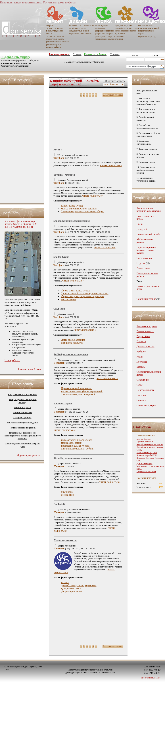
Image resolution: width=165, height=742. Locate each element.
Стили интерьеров (146, 405)
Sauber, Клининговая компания (71, 221)
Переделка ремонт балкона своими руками (146, 250)
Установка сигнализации (143, 142)
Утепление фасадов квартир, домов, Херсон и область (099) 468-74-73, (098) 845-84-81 (21, 224)
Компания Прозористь (147, 452)
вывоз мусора (101, 25)
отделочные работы (55, 39)
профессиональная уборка (75, 445)
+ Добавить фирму (15, 57)
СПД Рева (59, 308)
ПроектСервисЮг (145, 441)
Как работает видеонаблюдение (22, 422)
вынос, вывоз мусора (72, 205)
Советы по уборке (146, 299)
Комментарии (25, 369)
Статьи (77, 54)
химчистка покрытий (104, 39)
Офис (140, 385)
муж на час (120, 33)
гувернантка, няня (123, 25)
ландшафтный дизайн (79, 31)
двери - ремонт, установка (55, 26)
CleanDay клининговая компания (73, 458)
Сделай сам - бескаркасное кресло (147, 126)
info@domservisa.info (150, 677)
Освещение (143, 380)
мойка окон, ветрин (71, 443)
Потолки (141, 395)
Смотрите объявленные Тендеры (84, 61)
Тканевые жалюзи (148, 149)
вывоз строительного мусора (76, 440)
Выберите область (115, 81)
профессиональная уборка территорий (82, 391)
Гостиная (141, 341)
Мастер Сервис (144, 439)
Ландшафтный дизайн (148, 234)
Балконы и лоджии (147, 326)
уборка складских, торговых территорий (82, 296)
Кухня (140, 356)
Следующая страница (113, 95)
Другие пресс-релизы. (29, 455)
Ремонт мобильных (22, 412)
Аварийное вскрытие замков (150, 444)
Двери (140, 224)
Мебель (141, 366)
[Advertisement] (19, 143)
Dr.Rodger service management (71, 354)
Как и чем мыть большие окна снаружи (149, 209)
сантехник (119, 36)
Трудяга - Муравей (64, 174)
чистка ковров (68, 299)
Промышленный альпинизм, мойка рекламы (84, 293)
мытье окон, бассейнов (73, 340)
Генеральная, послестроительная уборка (82, 211)
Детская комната (145, 346)
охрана (141, 33)
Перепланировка (145, 390)
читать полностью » (111, 165)
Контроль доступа (22, 417)
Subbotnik (59, 504)
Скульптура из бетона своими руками (148, 134)
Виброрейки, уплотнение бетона (146, 179)
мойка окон (100, 28)
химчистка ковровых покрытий (78, 394)
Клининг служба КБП (147, 455)
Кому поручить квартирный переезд (22, 401)
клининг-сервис (63, 403)
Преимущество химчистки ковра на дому (22, 445)
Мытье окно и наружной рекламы (79, 208)
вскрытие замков (146, 31)
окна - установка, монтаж (55, 34)
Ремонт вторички (22, 407)
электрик (119, 39)
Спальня (141, 400)
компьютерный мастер (125, 31)
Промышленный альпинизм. (76, 388)
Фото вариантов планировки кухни (146, 110)
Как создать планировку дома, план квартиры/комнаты (148, 101)
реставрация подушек (105, 36)
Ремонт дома (143, 268)
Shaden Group (61, 257)
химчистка (67, 492)
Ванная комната (145, 331)
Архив (37, 369)
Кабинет (141, 351)
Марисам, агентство (65, 540)
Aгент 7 (57, 149)
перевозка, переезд (147, 36)
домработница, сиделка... (126, 28)
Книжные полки (147, 162)
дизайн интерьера (77, 28)
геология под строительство (82, 25)
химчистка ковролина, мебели (77, 448)
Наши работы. (12, 360)
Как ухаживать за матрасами (22, 394)
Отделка (141, 263)
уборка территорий (104, 33)
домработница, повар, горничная (78, 585)
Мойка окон (67, 494)
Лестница (142, 361)
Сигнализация (144, 258)
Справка (115, 54)
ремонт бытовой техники (57, 41)
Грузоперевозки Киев (146, 471)
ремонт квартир (53, 44)
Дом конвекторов (145, 463)
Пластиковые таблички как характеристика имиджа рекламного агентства (23, 435)
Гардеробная (143, 336)
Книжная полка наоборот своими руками (146, 170)
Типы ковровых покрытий (22, 427)
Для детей (142, 229)
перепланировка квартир (80, 33)
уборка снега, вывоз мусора (75, 290)
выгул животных (146, 25)
